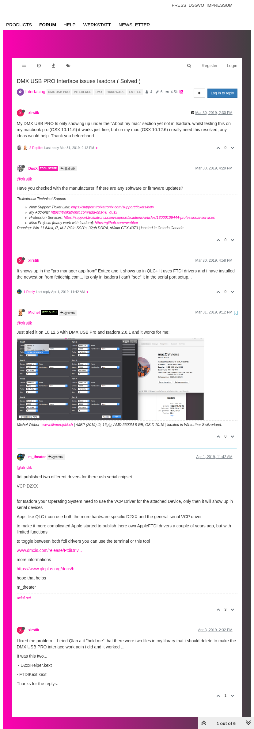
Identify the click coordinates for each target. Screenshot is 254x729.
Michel (34, 306)
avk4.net (24, 592)
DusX (33, 162)
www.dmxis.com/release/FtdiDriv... (49, 544)
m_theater (37, 451)
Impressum (220, 5)
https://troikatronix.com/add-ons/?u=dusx (84, 206)
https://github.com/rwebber (116, 217)
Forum (47, 24)
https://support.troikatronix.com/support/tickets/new (112, 201)
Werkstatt (97, 24)
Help (69, 24)
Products (19, 24)
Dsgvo (196, 5)
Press (179, 5)
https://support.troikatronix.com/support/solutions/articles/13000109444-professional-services (139, 211)
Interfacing (35, 85)
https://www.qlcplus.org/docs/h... (47, 562)
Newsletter (134, 24)
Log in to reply (222, 87)
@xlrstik (67, 162)
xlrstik (33, 106)
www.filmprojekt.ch (57, 418)
